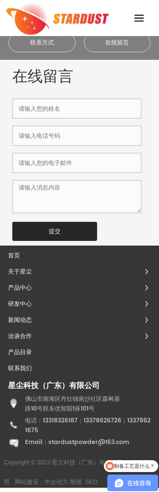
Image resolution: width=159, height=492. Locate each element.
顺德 (76, 481)
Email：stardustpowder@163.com (77, 442)
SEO (91, 481)
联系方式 (42, 43)
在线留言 (117, 43)
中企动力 (56, 481)
